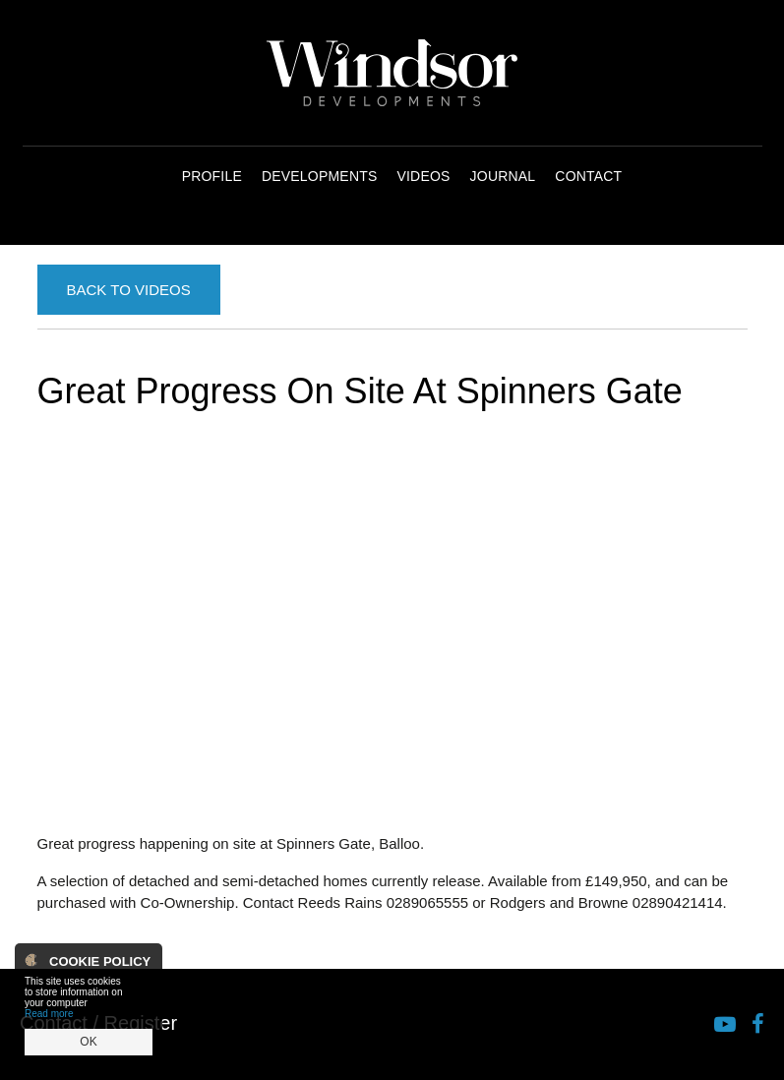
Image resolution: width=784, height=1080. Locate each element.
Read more (49, 1013)
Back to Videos (129, 289)
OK (88, 1042)
